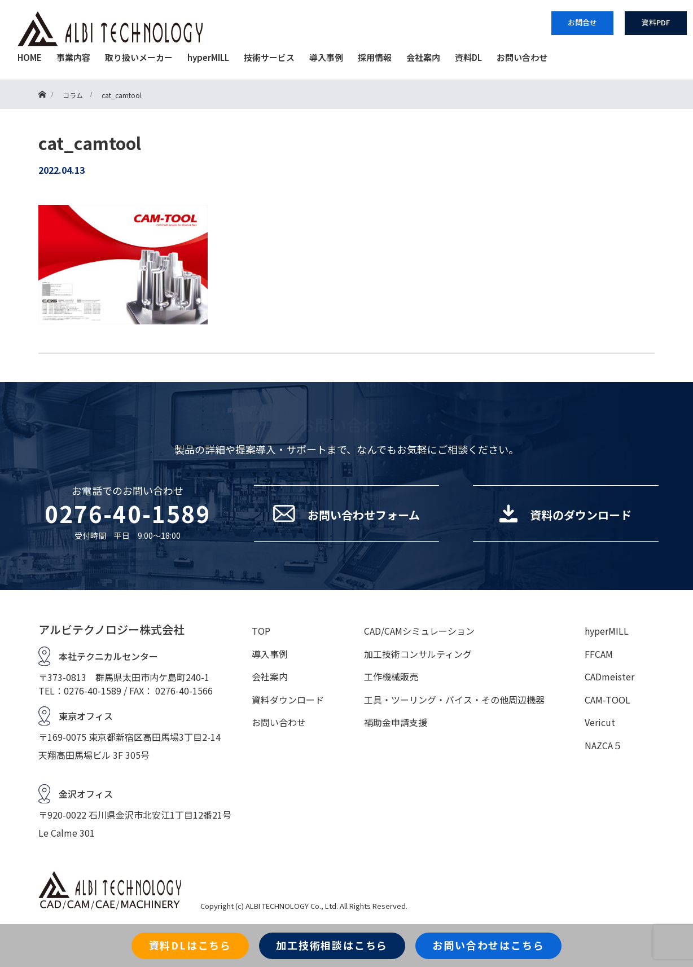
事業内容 (73, 57)
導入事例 (326, 57)
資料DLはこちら (190, 945)
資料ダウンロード (288, 699)
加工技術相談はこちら (332, 945)
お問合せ (582, 22)
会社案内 (423, 57)
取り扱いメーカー (139, 57)
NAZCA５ (603, 745)
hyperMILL (208, 57)
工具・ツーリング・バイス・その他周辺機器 (454, 699)
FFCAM (599, 654)
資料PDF (656, 22)
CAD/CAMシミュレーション (419, 631)
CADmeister (609, 676)
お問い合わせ (522, 57)
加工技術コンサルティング (418, 654)
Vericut (600, 722)
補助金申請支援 (395, 722)
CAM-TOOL (607, 699)
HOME (29, 57)
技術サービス (269, 57)
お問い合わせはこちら (488, 945)
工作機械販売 (391, 676)
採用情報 (375, 57)
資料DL (468, 57)
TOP (261, 631)
